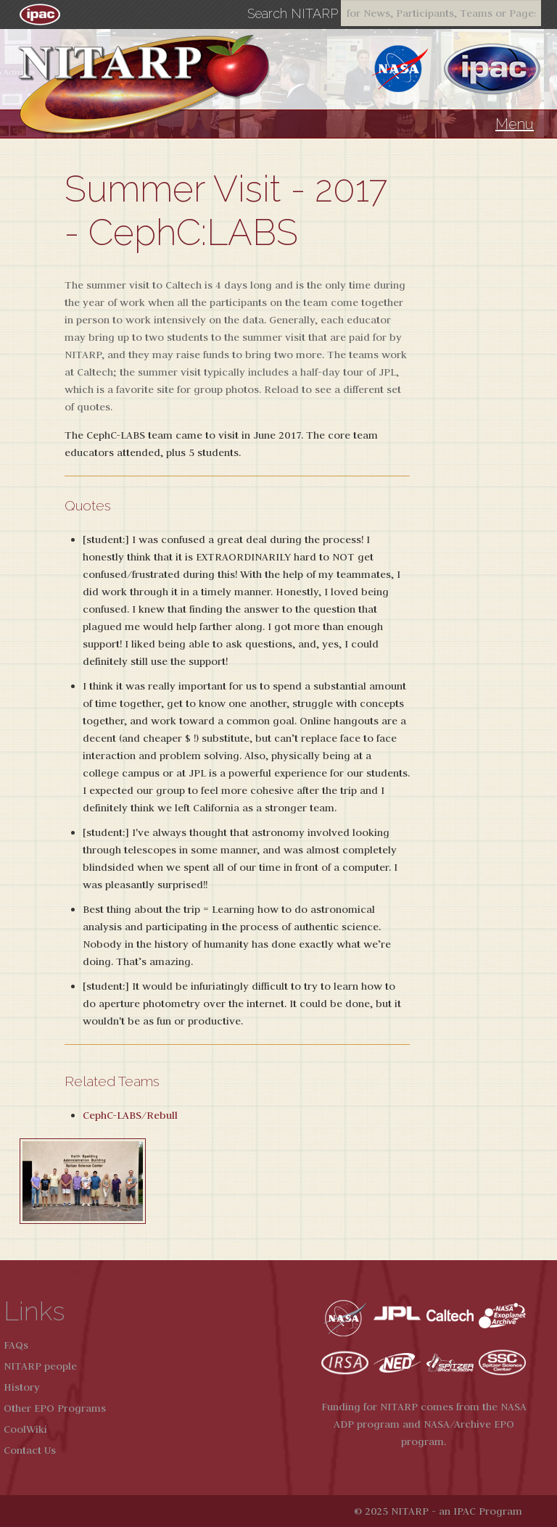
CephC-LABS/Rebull (130, 1115)
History (22, 1387)
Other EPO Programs (55, 1408)
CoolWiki (25, 1429)
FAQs (16, 1345)
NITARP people (40, 1366)
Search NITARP (292, 14)
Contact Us (30, 1450)
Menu (514, 124)
